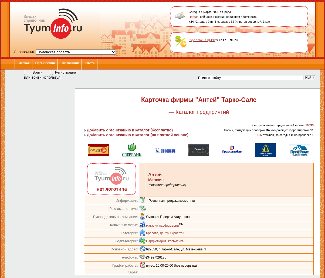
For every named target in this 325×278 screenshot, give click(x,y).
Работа (89, 63)
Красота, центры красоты (165, 233)
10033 (309, 125)
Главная (24, 63)
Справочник (69, 63)
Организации (45, 63)
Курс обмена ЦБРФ (202, 40)
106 (259, 135)
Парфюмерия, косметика (165, 241)
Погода (193, 16)
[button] (70, 77)
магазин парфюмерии (162, 225)
